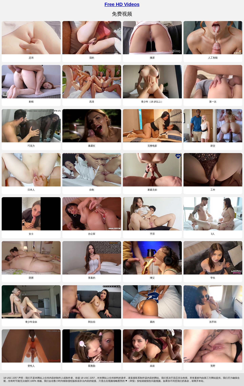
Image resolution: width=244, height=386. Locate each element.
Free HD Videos (122, 4)
